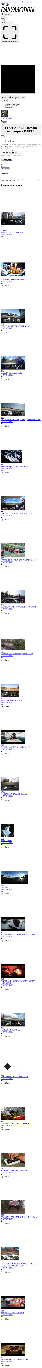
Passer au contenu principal (22, 2)
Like (4, 97)
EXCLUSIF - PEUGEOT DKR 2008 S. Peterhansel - (20, 1217)
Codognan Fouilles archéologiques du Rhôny (17, 654)
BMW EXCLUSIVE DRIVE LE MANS (15, 326)
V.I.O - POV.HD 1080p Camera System (15, 1171)
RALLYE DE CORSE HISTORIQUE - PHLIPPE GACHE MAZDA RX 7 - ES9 (19, 1265)
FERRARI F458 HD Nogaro (11, 1030)
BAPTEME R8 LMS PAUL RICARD (14, 701)
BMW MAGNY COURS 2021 (12, 233)
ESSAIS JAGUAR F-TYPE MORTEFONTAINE (18, 607)
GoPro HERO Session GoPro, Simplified (15, 1124)
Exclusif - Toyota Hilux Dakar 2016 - (14, 1360)
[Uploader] (3, 19)
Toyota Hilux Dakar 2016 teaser (12, 1313)
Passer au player (7, 2)
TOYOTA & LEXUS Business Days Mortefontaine (19, 935)
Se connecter (7, 23)
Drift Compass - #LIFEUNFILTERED (14, 1077)
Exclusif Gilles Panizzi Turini (11, 373)
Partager (13, 97)
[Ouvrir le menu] (3, 5)
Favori (22, 97)
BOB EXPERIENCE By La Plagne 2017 (15, 747)
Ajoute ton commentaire (9, 181)
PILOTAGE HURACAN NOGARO (14, 794)
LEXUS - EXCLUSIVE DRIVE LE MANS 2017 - (19, 560)
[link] (21, 118)
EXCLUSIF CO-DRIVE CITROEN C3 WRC (17, 514)
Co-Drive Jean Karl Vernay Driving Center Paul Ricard (21, 420)
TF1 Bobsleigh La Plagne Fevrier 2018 (15, 467)
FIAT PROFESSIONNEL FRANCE (14, 280)
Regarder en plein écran (10, 33)
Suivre (4, 122)
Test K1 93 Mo (6, 841)
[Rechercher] (2, 17)
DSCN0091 (5, 888)
